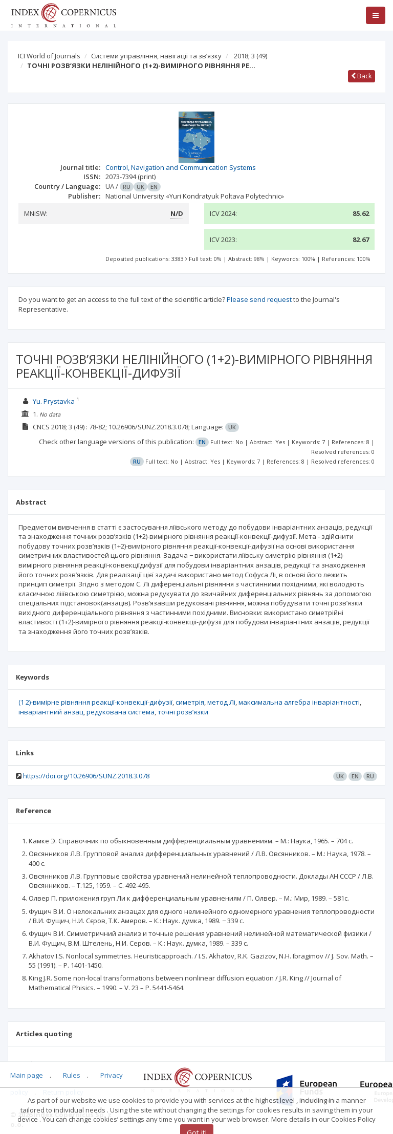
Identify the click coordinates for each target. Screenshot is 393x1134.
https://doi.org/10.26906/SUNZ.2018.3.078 (86, 775)
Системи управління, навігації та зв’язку (156, 55)
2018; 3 (250, 55)
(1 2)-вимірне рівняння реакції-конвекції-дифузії (95, 702)
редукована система (120, 711)
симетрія (190, 702)
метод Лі (221, 702)
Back (361, 75)
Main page (26, 1075)
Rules (71, 1075)
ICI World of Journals (49, 55)
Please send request (259, 299)
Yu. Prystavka (54, 401)
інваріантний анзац (50, 711)
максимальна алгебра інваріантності (299, 702)
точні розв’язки (183, 711)
